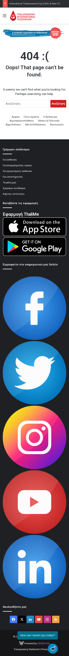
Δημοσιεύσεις (13, 124)
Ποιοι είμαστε (31, 116)
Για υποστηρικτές (13, 176)
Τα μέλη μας (9, 182)
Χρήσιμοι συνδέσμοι (14, 188)
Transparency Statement (27, 649)
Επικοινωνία (56, 124)
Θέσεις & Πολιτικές (49, 120)
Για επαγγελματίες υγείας (17, 165)
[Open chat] (53, 649)
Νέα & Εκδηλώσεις (35, 124)
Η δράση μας (50, 116)
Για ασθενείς (10, 159)
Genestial (43, 643)
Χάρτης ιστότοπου (13, 193)
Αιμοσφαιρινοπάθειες (22, 120)
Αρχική (16, 116)
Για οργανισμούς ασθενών (17, 171)
